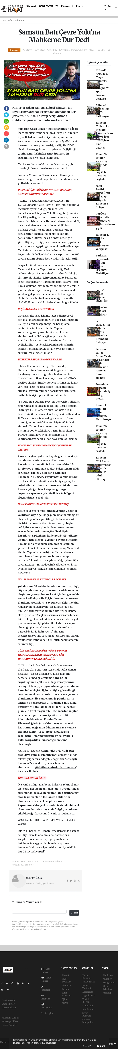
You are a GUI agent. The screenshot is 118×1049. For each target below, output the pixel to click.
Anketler (107, 979)
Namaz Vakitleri (86, 987)
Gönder (74, 913)
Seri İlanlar (88, 1009)
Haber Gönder (9, 1025)
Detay (87, 1046)
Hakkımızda (8, 1000)
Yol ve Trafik (88, 981)
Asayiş (65, 1002)
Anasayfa (7, 20)
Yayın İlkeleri (8, 1004)
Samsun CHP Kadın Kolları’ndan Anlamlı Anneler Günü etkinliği (104, 468)
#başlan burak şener (22, 864)
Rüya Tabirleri (107, 987)
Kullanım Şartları (11, 1017)
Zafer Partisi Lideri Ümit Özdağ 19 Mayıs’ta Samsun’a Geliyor (103, 196)
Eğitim (65, 999)
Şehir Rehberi (86, 1014)
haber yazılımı (7, 1045)
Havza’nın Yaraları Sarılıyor (102, 311)
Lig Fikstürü (88, 995)
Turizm (80, 6)
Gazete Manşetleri (88, 1021)
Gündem (19, 20)
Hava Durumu (86, 976)
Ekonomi (67, 6)
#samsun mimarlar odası (53, 861)
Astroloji (107, 992)
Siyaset (31, 6)
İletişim (47, 1013)
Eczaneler (87, 991)
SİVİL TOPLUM (49, 6)
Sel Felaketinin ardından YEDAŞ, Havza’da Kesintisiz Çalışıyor (103, 332)
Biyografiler (109, 982)
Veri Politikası (9, 1007)
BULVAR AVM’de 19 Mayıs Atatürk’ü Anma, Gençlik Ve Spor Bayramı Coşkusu (102, 84)
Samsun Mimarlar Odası (34, 175)
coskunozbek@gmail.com (40, 883)
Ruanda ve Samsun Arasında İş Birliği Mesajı (103, 391)
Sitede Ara (108, 975)
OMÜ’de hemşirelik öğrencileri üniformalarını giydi (105, 221)
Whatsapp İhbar (10, 1021)
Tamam (99, 1046)
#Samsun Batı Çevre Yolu (25, 861)
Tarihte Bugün (86, 1000)
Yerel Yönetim (66, 994)
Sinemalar (87, 1005)
